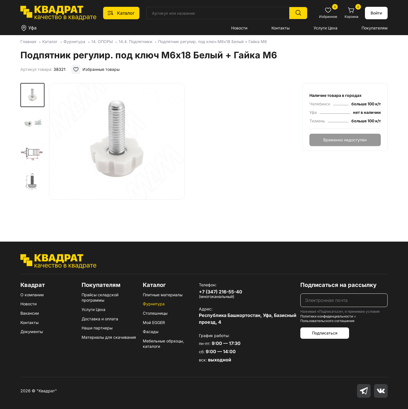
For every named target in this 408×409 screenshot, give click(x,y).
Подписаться (324, 333)
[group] (116, 154)
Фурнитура (154, 303)
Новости (239, 27)
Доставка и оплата (100, 318)
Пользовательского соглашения (327, 321)
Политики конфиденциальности (326, 316)
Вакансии (29, 313)
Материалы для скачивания (109, 337)
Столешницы (155, 313)
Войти (376, 12)
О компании (32, 294)
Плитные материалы (162, 294)
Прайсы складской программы (100, 297)
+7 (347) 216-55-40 (220, 291)
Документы (31, 331)
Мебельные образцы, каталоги (163, 343)
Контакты (280, 27)
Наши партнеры (97, 327)
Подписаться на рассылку (338, 285)
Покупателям (375, 27)
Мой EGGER (154, 322)
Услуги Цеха (325, 27)
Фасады (150, 331)
